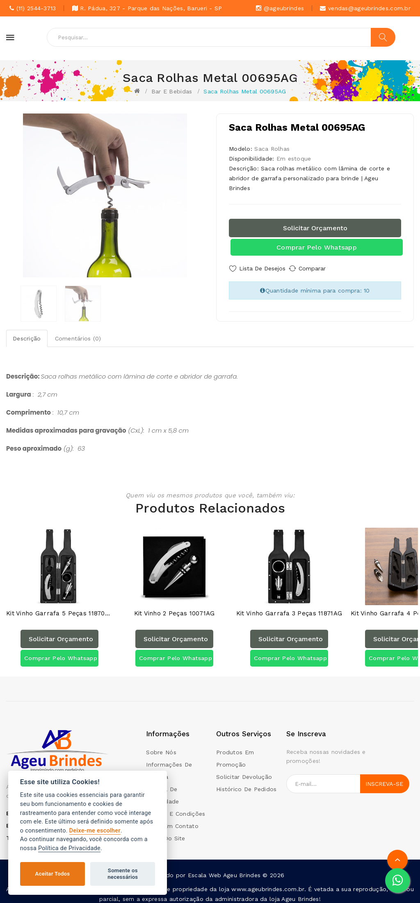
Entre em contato (172, 821)
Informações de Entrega (169, 765)
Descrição (27, 338)
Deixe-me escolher (95, 830)
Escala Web (204, 870)
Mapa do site (165, 833)
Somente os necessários (122, 873)
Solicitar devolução (244, 772)
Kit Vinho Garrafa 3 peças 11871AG (289, 609)
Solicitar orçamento (315, 228)
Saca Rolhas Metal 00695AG (244, 91)
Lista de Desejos (262, 268)
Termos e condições (175, 808)
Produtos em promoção (235, 753)
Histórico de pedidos (246, 784)
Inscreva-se (384, 779)
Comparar (320, 268)
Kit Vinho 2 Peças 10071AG (174, 609)
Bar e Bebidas (171, 91)
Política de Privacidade (69, 848)
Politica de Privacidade (162, 790)
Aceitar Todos (52, 874)
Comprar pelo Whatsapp (316, 247)
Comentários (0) (78, 338)
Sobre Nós (161, 747)
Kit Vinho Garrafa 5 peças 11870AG (59, 609)
